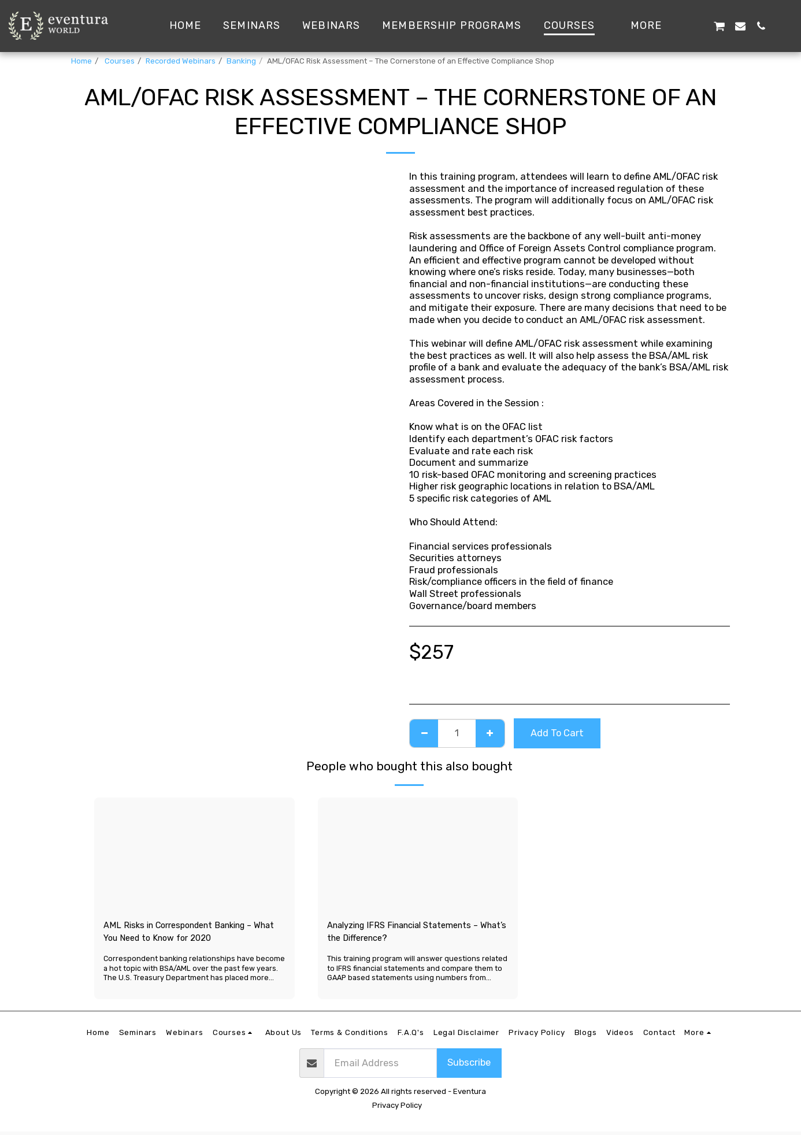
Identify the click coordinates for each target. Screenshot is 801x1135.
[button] (697, 25)
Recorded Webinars (181, 61)
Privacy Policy (397, 1108)
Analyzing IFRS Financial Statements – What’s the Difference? (414, 933)
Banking (241, 61)
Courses (119, 61)
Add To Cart (557, 733)
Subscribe (469, 1065)
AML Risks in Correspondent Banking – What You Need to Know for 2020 (188, 933)
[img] (194, 854)
